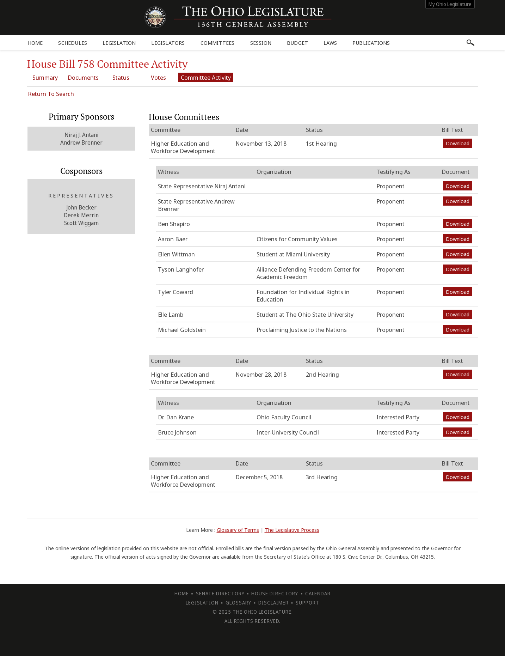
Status (121, 77)
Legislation (119, 42)
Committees (218, 42)
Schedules (72, 42)
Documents (83, 77)
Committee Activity (207, 77)
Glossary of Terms (238, 529)
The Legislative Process (292, 529)
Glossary (238, 602)
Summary (45, 77)
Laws (330, 42)
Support (307, 602)
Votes (159, 77)
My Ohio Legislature (450, 4)
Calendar (318, 593)
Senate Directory (220, 593)
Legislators (168, 42)
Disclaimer (273, 602)
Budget (297, 42)
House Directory (274, 593)
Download (457, 143)
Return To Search (51, 94)
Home (35, 42)
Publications (371, 42)
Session (260, 42)
